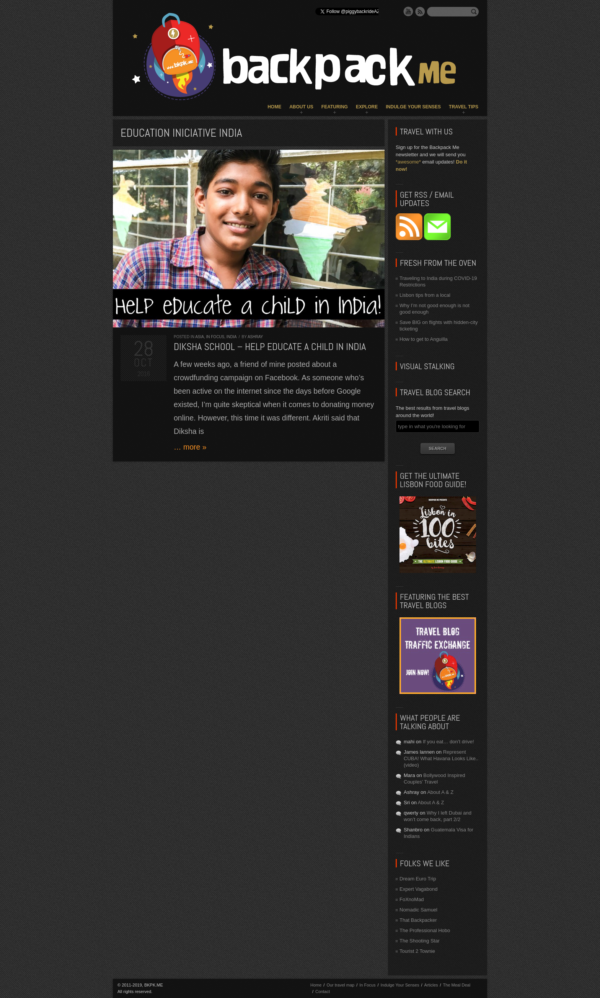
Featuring (334, 107)
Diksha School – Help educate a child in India (270, 346)
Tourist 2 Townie (417, 951)
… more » (190, 447)
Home (274, 107)
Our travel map (340, 985)
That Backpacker (418, 920)
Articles (431, 985)
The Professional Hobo (424, 930)
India (231, 337)
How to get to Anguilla (423, 339)
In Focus (215, 337)
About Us (301, 107)
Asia (199, 337)
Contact (322, 991)
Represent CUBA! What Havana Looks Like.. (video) (441, 758)
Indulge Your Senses (413, 107)
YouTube (408, 11)
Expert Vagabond (418, 889)
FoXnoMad (411, 899)
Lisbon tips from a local (424, 295)
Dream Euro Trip (417, 879)
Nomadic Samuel (418, 910)
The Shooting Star (419, 941)
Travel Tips (463, 107)
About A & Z (440, 792)
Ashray (255, 337)
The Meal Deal (457, 985)
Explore (367, 107)
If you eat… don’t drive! (448, 741)
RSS (420, 11)
